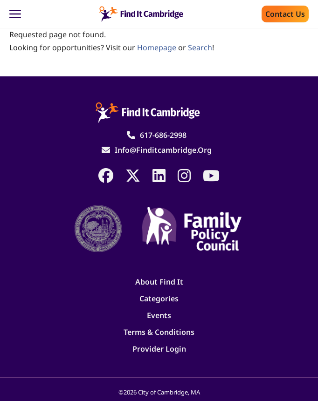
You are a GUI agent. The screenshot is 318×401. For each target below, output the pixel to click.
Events (159, 315)
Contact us (285, 14)
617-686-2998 (163, 135)
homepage (156, 47)
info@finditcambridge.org (163, 150)
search (200, 47)
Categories (159, 298)
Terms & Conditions (159, 332)
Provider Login (159, 349)
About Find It (159, 282)
